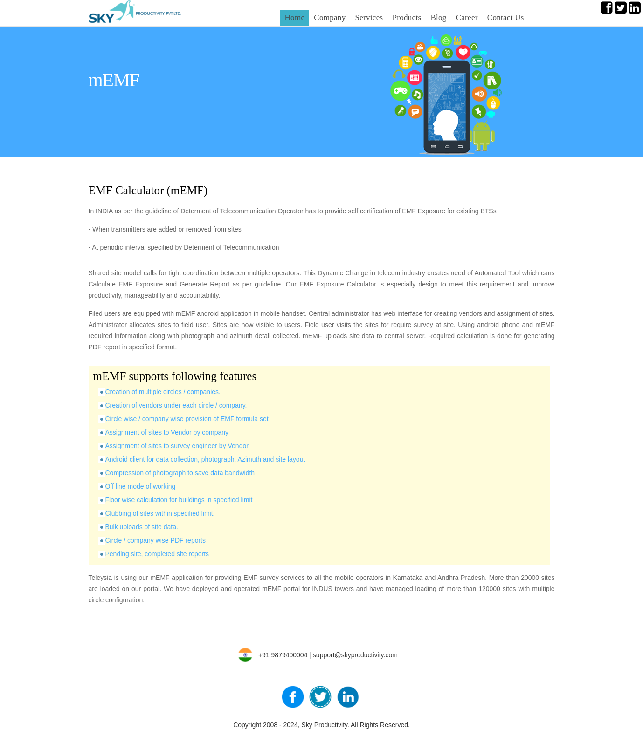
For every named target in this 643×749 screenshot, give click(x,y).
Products (406, 17)
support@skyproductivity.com (355, 655)
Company (330, 17)
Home (295, 17)
